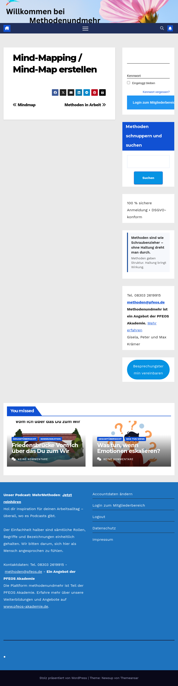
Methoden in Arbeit (85, 104)
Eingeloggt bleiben (141, 83)
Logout (98, 516)
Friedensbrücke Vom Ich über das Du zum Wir (45, 448)
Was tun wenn (135, 439)
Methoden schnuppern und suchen (144, 136)
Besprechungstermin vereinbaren (148, 369)
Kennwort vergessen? (156, 92)
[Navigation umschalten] (85, 28)
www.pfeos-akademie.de (25, 606)
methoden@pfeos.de (23, 571)
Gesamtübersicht (24, 439)
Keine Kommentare (33, 459)
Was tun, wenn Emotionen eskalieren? (128, 448)
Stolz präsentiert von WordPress (63, 678)
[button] (162, 28)
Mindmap (24, 104)
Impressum (102, 539)
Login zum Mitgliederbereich (118, 505)
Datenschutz (104, 528)
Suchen (148, 178)
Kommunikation (51, 439)
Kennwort (134, 76)
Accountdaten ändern (112, 494)
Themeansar (130, 678)
